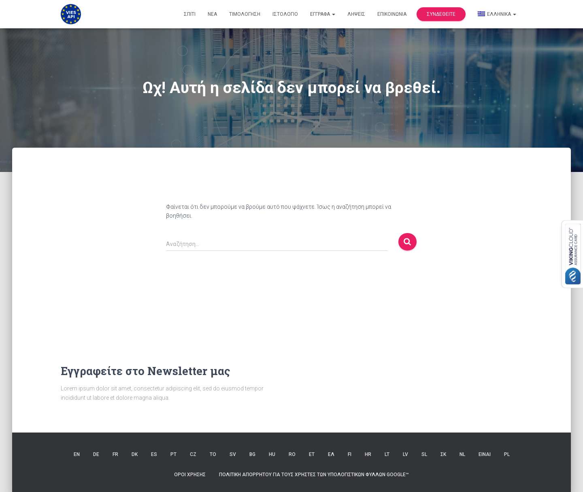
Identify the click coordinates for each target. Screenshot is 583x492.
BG (252, 454)
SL (424, 454)
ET (312, 454)
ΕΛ (331, 454)
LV (405, 454)
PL (507, 454)
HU (272, 454)
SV (233, 454)
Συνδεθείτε (441, 14)
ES (154, 454)
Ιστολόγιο (285, 14)
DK (135, 454)
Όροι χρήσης (190, 474)
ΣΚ (443, 454)
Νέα (212, 14)
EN (77, 454)
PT (173, 454)
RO (292, 454)
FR (115, 454)
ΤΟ (213, 454)
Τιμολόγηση (244, 14)
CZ (193, 454)
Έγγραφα (322, 14)
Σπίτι (190, 14)
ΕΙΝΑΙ (485, 454)
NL (462, 454)
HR (368, 454)
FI (349, 454)
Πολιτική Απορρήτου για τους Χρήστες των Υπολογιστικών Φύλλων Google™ (314, 474)
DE (96, 454)
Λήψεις (356, 14)
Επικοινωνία (391, 14)
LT (387, 454)
